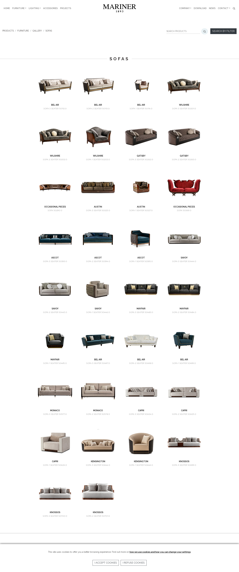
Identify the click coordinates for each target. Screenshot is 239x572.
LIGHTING (34, 8)
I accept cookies (106, 562)
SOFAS (48, 31)
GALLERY (37, 31)
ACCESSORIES (50, 8)
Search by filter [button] (223, 31)
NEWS (212, 8)
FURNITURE (18, 8)
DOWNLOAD (200, 8)
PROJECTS (65, 8)
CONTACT (223, 8)
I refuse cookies (134, 562)
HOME (7, 8)
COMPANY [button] (184, 8)
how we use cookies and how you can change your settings (160, 552)
